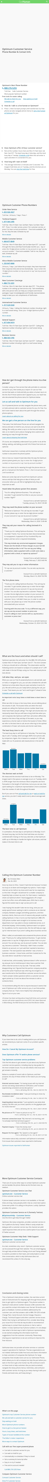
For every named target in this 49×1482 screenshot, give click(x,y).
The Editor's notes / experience (13, 1438)
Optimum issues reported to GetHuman (16, 1145)
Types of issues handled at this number (16, 1435)
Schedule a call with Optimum (12, 693)
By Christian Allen (14, 879)
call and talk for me (25, 794)
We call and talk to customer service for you (17, 1418)
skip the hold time (23, 169)
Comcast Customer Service (11, 1477)
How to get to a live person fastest (14, 1428)
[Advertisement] (24, 130)
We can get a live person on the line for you (21, 420)
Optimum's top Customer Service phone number (19, 1414)
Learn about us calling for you (12, 416)
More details (6, 235)
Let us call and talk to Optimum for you (19, 401)
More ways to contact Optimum (13, 1441)
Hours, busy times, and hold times (14, 1431)
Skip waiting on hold (30, 99)
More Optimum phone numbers (13, 1425)
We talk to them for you (12, 99)
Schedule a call (9, 101)
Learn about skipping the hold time (14, 437)
